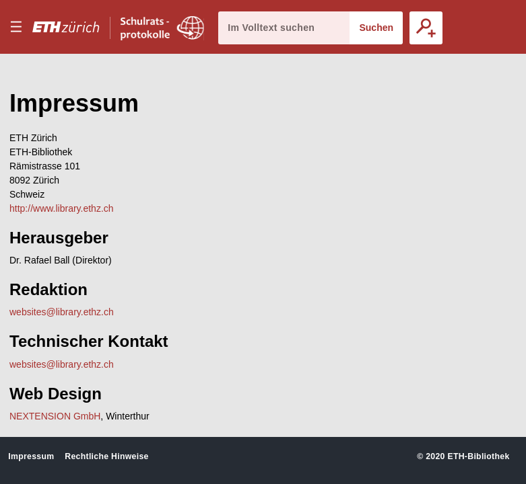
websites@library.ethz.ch (61, 312)
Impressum (31, 456)
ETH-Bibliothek (478, 456)
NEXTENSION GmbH (54, 416)
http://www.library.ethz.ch (61, 208)
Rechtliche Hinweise (106, 456)
